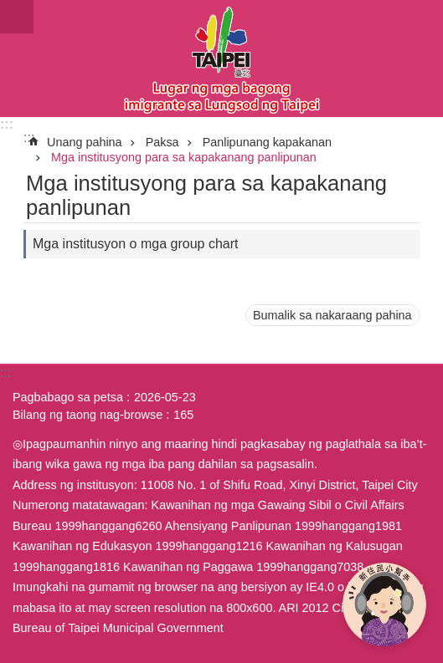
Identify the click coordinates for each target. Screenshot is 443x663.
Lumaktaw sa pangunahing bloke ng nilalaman (8, 8)
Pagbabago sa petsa (68, 397)
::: (6, 124)
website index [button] (16, 16)
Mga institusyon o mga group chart (135, 244)
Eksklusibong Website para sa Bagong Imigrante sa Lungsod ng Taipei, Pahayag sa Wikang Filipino (221, 58)
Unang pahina (84, 142)
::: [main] (28, 137)
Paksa (162, 142)
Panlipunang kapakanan (267, 142)
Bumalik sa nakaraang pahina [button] (332, 315)
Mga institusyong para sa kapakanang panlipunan (184, 157)
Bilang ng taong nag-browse (87, 414)
